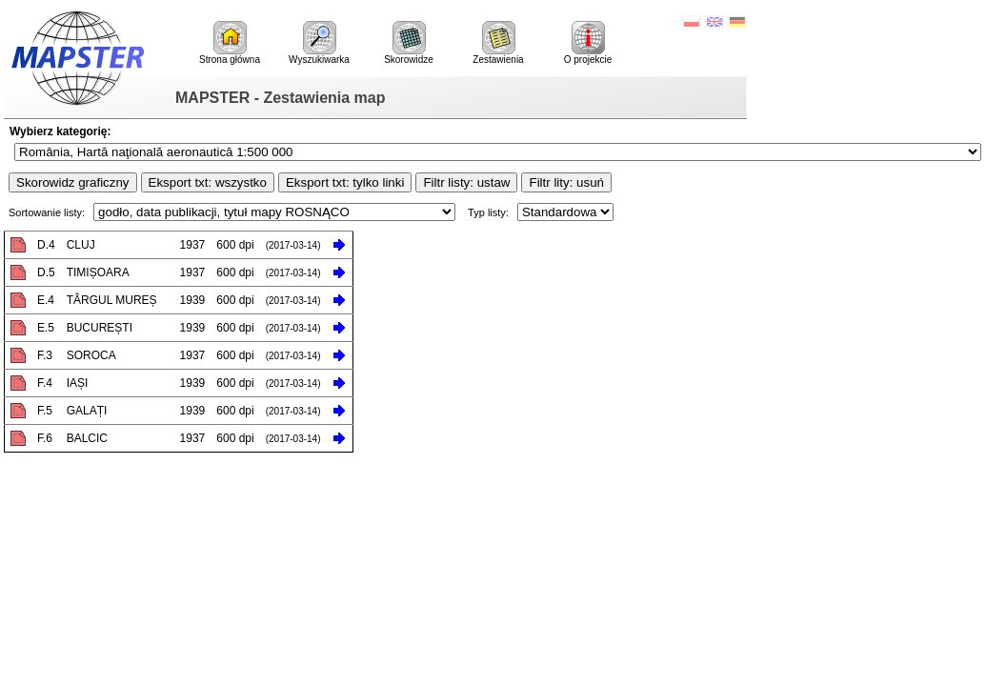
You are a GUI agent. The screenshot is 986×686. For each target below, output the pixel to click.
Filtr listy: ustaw (466, 182)
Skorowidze (408, 43)
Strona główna (229, 43)
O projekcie (588, 43)
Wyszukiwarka (319, 43)
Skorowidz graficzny (73, 182)
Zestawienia (498, 43)
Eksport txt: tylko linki (345, 182)
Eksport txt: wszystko (208, 182)
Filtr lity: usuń (566, 182)
